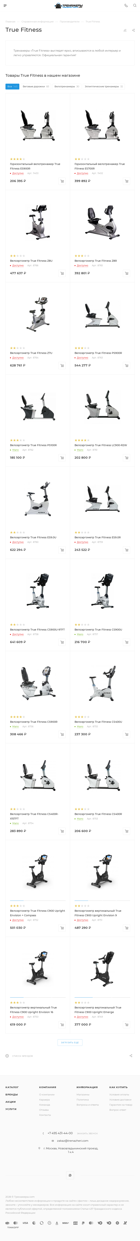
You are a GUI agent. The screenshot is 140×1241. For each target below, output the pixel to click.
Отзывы (44, 1109)
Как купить (118, 1087)
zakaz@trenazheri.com (72, 1140)
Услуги (11, 1109)
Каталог (12, 1087)
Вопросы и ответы (88, 1104)
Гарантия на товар (120, 1104)
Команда (44, 1104)
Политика (83, 1099)
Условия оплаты (119, 1094)
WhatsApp (70, 1175)
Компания (47, 1087)
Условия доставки (120, 1099)
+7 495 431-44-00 (60, 1133)
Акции (10, 1101)
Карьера (44, 1099)
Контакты (45, 1114)
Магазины (83, 1094)
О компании (47, 1094)
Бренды (11, 1094)
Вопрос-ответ (117, 1109)
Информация (87, 1087)
